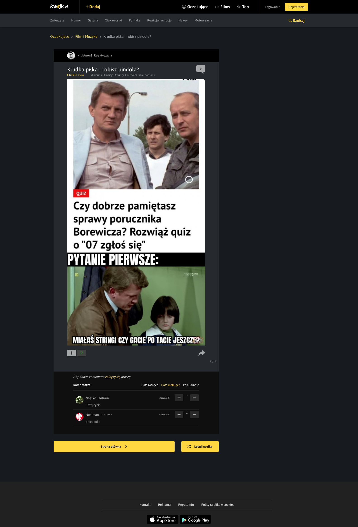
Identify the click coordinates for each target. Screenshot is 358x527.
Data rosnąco (149, 385)
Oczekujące (198, 6)
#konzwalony (147, 75)
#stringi (119, 75)
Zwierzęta (57, 20)
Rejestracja (296, 7)
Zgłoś (213, 361)
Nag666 (91, 398)
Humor (76, 20)
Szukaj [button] (299, 20)
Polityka (134, 20)
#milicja (109, 75)
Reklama (164, 504)
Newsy (183, 20)
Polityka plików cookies (217, 504)
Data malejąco (170, 385)
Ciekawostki (113, 20)
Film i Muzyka (86, 36)
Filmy (225, 6)
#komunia (97, 75)
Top (245, 6)
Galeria (93, 20)
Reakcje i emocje (159, 20)
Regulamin (186, 504)
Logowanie (272, 7)
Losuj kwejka (199, 447)
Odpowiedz (164, 398)
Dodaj (94, 6)
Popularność (191, 385)
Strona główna (114, 447)
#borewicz (131, 75)
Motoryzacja (203, 20)
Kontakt (145, 504)
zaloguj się (112, 377)
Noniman (92, 414)
